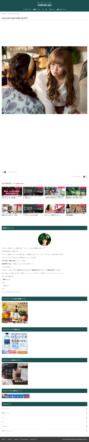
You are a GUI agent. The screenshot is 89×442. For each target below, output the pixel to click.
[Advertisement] (44, 34)
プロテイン (52, 9)
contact (9, 439)
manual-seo (33, 439)
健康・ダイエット (61, 9)
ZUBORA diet (44, 5)
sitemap (16, 439)
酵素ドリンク (36, 9)
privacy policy (24, 439)
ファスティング (27, 9)
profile (3, 439)
